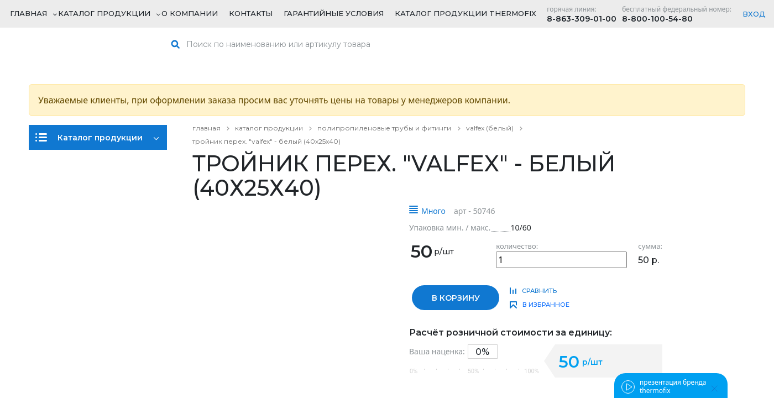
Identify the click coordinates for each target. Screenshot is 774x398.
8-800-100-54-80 (657, 19)
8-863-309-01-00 (581, 19)
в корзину (456, 298)
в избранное (545, 304)
